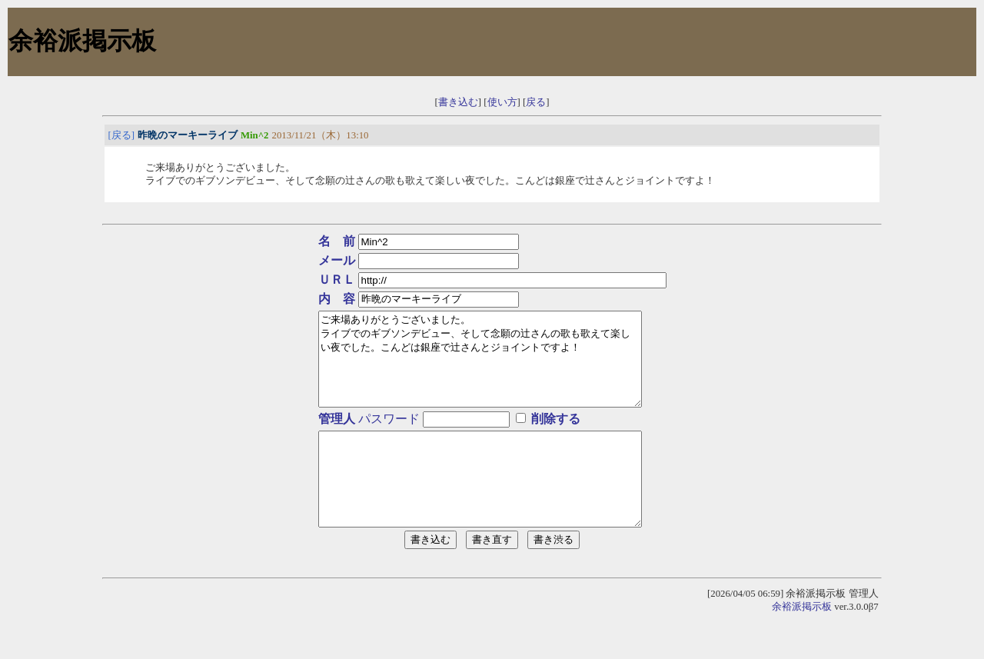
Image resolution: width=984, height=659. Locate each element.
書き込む (458, 102)
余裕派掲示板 (802, 643)
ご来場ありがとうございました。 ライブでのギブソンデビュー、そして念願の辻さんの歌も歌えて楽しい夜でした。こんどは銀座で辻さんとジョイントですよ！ (492, 368)
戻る (536, 102)
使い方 (502, 102)
